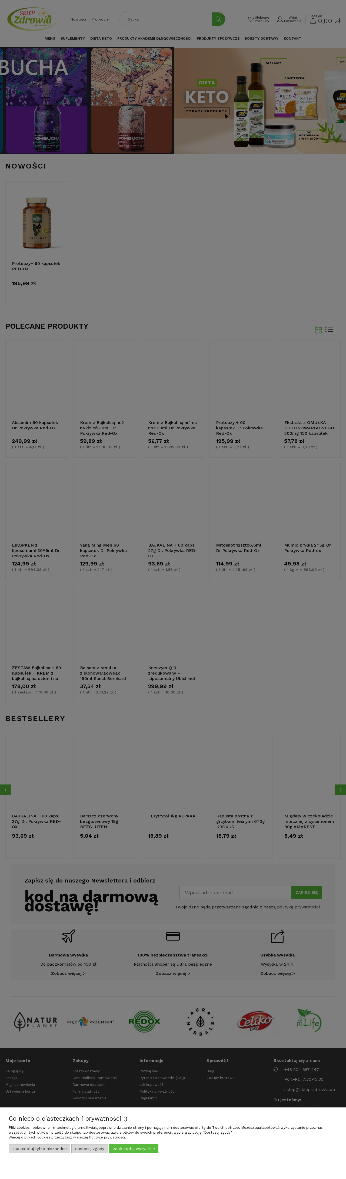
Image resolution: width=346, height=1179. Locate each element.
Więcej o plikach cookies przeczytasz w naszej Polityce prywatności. (67, 1137)
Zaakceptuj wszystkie (134, 1148)
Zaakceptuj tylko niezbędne (39, 1148)
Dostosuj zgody (89, 1148)
